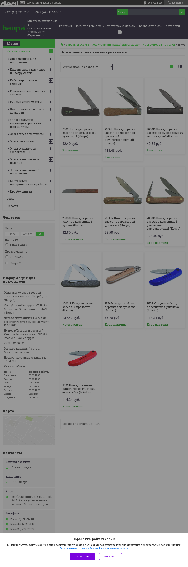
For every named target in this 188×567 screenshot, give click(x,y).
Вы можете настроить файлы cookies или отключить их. (92, 548)
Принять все (82, 556)
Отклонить (110, 556)
